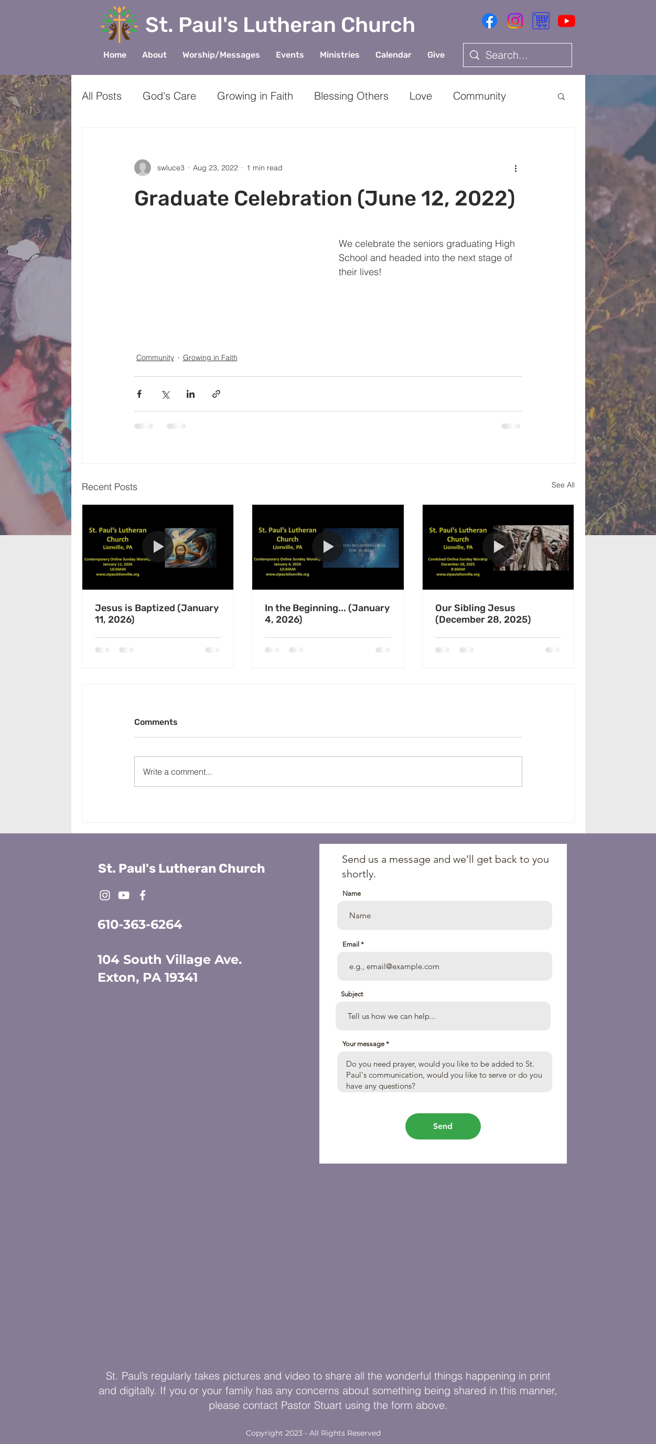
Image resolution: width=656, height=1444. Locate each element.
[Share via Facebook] (139, 394)
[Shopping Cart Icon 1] (541, 20)
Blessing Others (351, 95)
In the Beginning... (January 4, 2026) (327, 613)
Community (479, 95)
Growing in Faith (255, 95)
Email (350, 944)
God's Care (169, 95)
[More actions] (516, 167)
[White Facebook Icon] (142, 895)
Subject (352, 994)
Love (421, 95)
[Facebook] (489, 20)
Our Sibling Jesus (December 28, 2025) (483, 613)
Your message (363, 1043)
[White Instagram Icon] (105, 895)
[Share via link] (216, 394)
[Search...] (518, 55)
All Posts (102, 95)
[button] (154, 55)
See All (563, 485)
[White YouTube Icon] (124, 895)
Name (351, 893)
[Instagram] (515, 20)
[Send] (443, 1126)
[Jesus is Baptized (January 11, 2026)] (158, 547)
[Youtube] (566, 20)
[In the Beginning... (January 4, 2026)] (328, 547)
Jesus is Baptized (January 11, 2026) (157, 613)
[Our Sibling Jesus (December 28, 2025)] (498, 547)
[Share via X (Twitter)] (165, 394)
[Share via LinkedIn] (191, 394)
